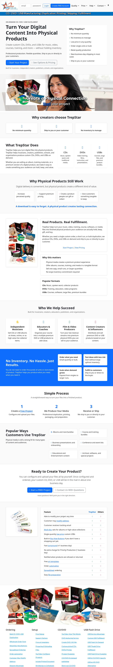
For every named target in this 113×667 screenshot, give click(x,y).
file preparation (54, 575)
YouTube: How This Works (71, 634)
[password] (36, 6)
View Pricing (80, 247)
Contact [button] (100, 6)
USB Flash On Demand (96, 642)
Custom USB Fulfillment (96, 638)
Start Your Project (17, 62)
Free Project (26, 410)
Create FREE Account (60, 6)
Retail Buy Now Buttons (18, 646)
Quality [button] (74, 6)
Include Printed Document (45, 661)
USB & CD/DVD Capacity (97, 658)
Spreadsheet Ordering (18, 650)
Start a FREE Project (39, 490)
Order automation (16, 654)
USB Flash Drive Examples (97, 654)
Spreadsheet (49, 570)
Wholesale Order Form (18, 642)
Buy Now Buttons (57, 538)
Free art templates (42, 642)
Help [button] (91, 6)
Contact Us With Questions (69, 490)
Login (46, 6)
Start (47, 104)
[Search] (108, 5)
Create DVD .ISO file (69, 642)
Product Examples (68, 654)
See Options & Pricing (43, 62)
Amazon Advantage (17, 666)
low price (60, 534)
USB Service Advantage (96, 634)
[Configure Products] (56, 108)
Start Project (68, 247)
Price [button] (83, 6)
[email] (25, 6)
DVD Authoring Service (70, 638)
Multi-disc (48, 530)
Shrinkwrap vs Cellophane (45, 666)
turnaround (52, 545)
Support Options (42, 638)
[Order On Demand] (60, 108)
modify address (62, 521)
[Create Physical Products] (52, 108)
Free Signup (40, 634)
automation (54, 566)
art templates (53, 561)
